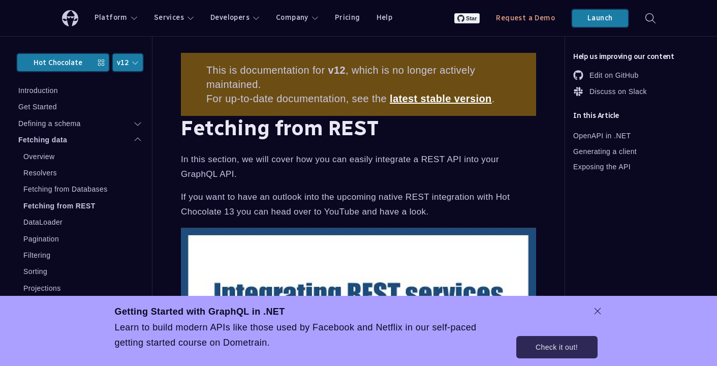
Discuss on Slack (610, 91)
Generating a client (605, 151)
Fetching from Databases (65, 189)
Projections (42, 288)
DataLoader (43, 222)
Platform (116, 17)
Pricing (347, 17)
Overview (39, 156)
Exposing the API (602, 167)
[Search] (650, 18)
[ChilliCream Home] (70, 18)
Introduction (38, 90)
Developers (235, 17)
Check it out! (557, 347)
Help (385, 17)
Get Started (37, 107)
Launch (599, 18)
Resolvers (40, 173)
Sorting (35, 271)
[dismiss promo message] (597, 311)
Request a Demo (525, 18)
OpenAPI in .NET (602, 136)
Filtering (36, 255)
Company (297, 17)
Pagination (41, 239)
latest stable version (441, 98)
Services (174, 17)
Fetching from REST (59, 206)
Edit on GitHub (606, 75)
